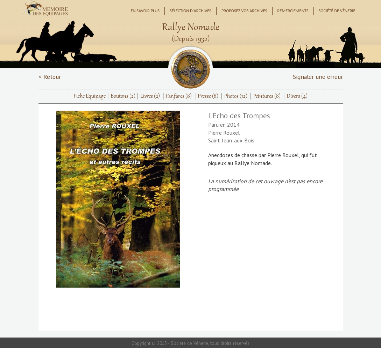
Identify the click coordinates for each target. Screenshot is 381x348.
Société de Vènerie (337, 10)
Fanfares (179, 96)
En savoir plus (145, 10)
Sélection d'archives (190, 10)
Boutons (123, 96)
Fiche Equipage (89, 96)
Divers (297, 96)
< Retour (49, 77)
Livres (150, 96)
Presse (208, 96)
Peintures (267, 96)
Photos (235, 96)
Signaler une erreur (318, 77)
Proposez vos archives (244, 10)
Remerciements (293, 10)
